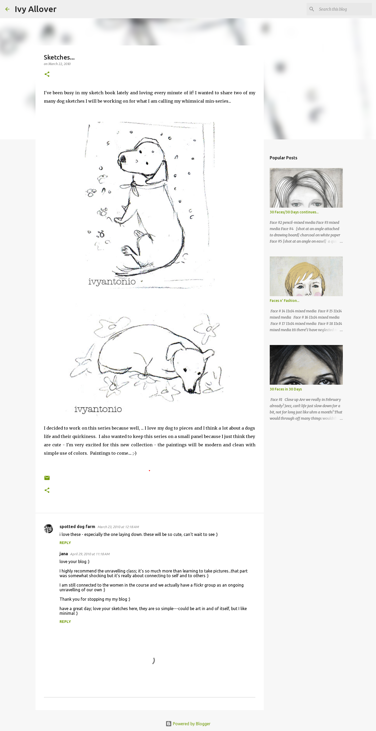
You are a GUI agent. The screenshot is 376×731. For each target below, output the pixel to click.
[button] (47, 74)
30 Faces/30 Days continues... (294, 212)
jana (64, 553)
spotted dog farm (77, 526)
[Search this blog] (344, 9)
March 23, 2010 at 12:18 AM (118, 527)
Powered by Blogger (188, 723)
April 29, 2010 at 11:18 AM (89, 554)
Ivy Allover (36, 9)
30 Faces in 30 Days (286, 389)
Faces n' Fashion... (284, 301)
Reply (65, 543)
